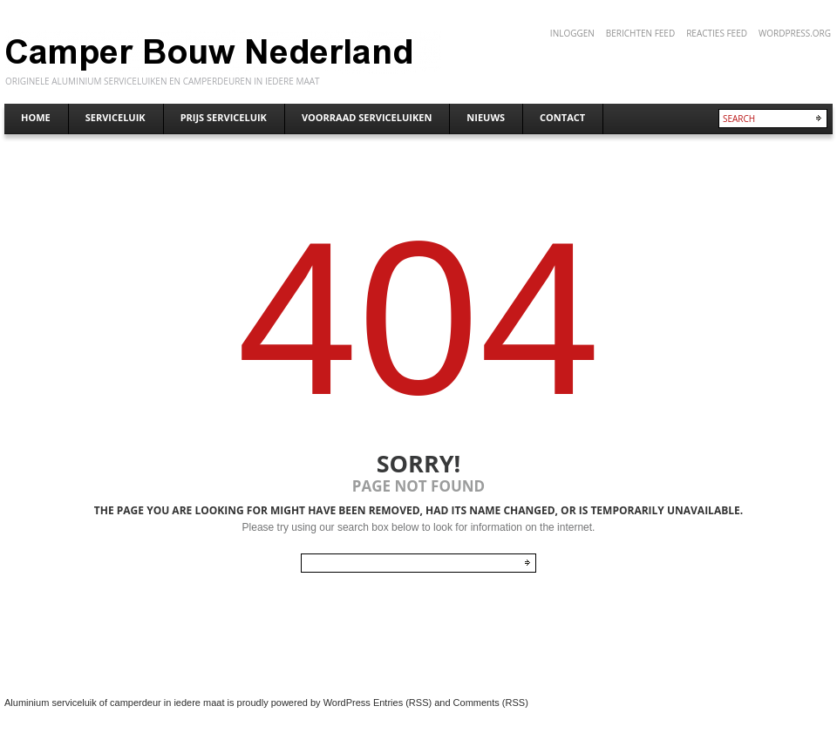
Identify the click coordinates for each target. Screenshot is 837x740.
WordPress (347, 702)
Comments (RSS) (490, 702)
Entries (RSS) (402, 702)
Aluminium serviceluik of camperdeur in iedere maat (114, 702)
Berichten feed (640, 33)
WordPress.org (795, 33)
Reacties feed (716, 33)
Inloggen (572, 33)
